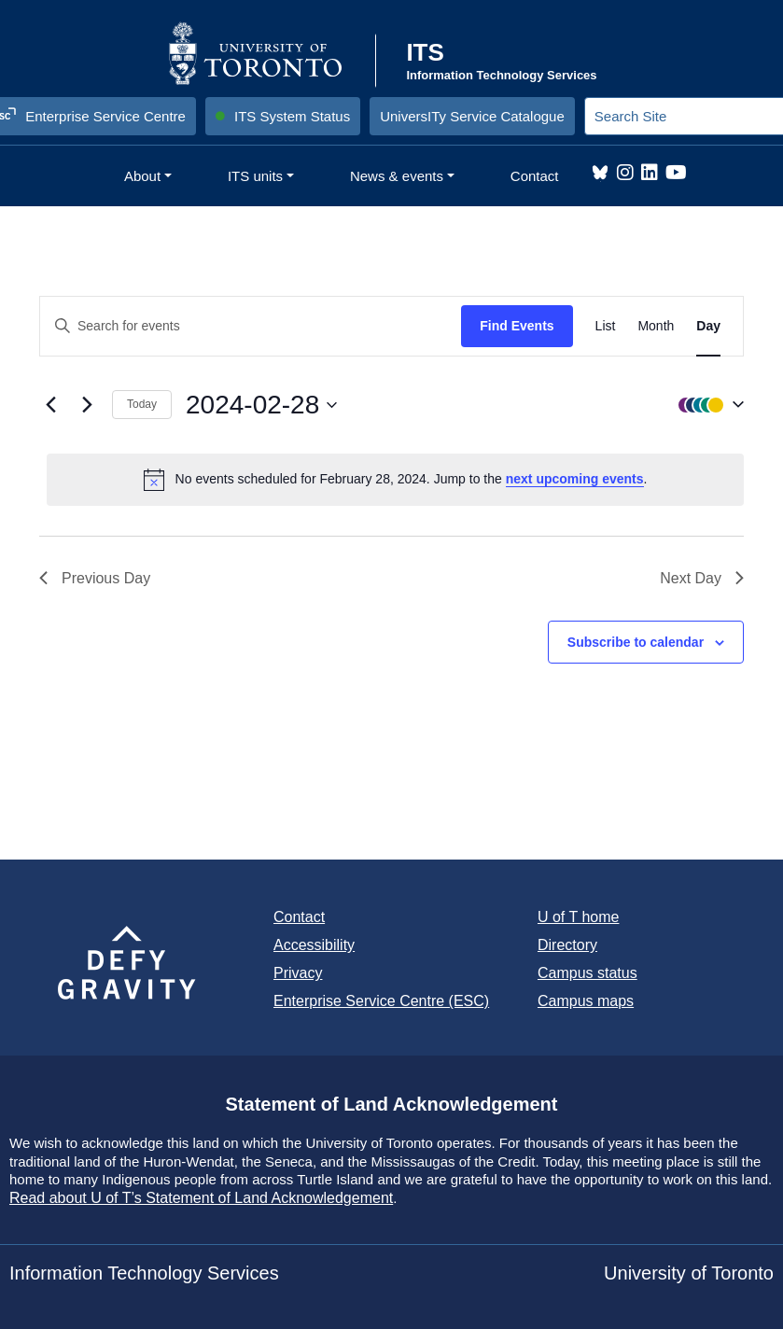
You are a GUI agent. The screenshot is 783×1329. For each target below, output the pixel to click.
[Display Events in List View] (605, 326)
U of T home (578, 917)
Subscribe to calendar (635, 642)
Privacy (297, 973)
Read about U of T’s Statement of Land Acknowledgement (201, 1198)
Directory (567, 945)
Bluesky (600, 173)
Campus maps (586, 1001)
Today (142, 404)
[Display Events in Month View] (655, 326)
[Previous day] (50, 405)
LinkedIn (649, 173)
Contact (299, 917)
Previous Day (94, 578)
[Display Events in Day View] (708, 326)
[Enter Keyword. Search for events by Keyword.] (250, 326)
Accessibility (314, 945)
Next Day (702, 578)
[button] (706, 405)
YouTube (676, 173)
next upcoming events (575, 478)
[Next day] (87, 405)
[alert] (395, 480)
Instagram (625, 173)
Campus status (587, 973)
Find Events (516, 325)
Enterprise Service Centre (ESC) (381, 1001)
